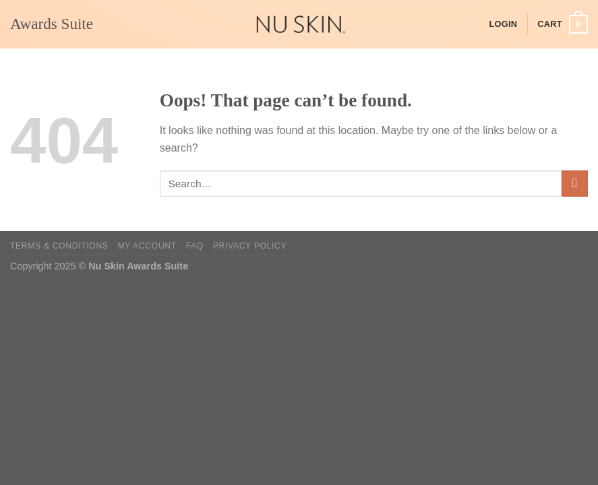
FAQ (195, 246)
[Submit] (575, 183)
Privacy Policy (250, 246)
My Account (146, 246)
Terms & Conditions (59, 246)
